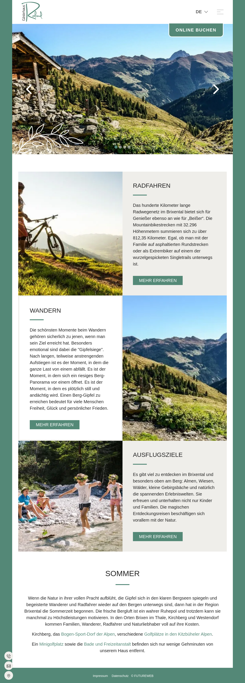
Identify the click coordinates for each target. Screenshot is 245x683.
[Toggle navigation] (220, 11)
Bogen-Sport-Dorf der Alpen (87, 634)
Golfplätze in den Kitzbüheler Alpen (178, 634)
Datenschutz (120, 676)
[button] (28, 89)
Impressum (100, 676)
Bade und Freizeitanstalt (108, 644)
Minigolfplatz (51, 644)
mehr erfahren (158, 280)
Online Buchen (196, 30)
